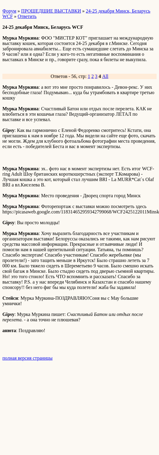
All (105, 76)
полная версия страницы (27, 358)
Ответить (27, 16)
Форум (9, 10)
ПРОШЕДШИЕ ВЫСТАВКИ (51, 10)
